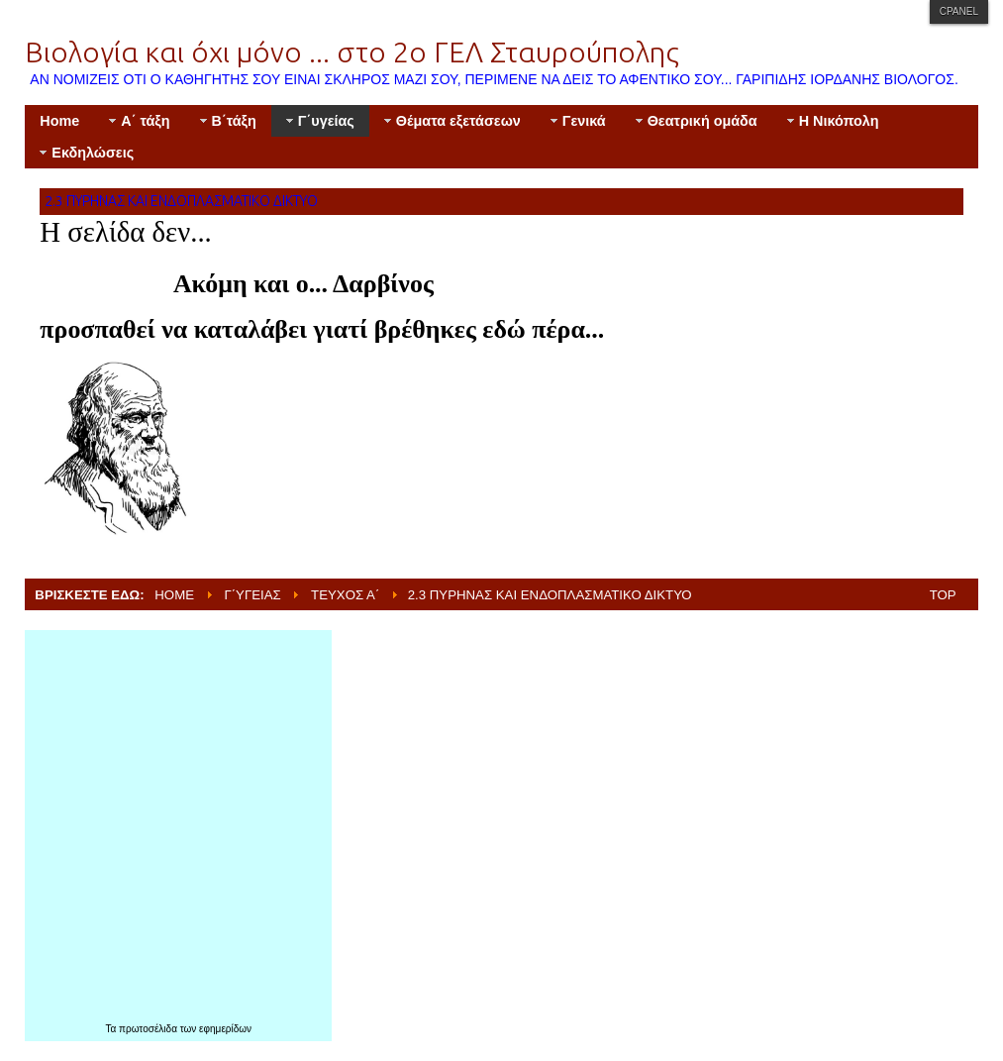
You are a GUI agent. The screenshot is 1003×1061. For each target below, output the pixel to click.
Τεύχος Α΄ (345, 594)
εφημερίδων (225, 1028)
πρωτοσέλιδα (149, 1028)
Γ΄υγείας (252, 594)
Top (943, 594)
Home (174, 594)
